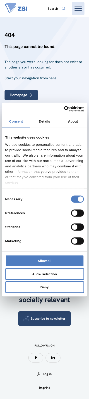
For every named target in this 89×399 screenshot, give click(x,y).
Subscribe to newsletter (44, 318)
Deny (44, 287)
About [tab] (73, 121)
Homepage (21, 95)
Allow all (44, 261)
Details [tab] (44, 121)
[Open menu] (78, 8)
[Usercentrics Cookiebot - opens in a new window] (64, 109)
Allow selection (44, 274)
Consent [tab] (16, 121)
